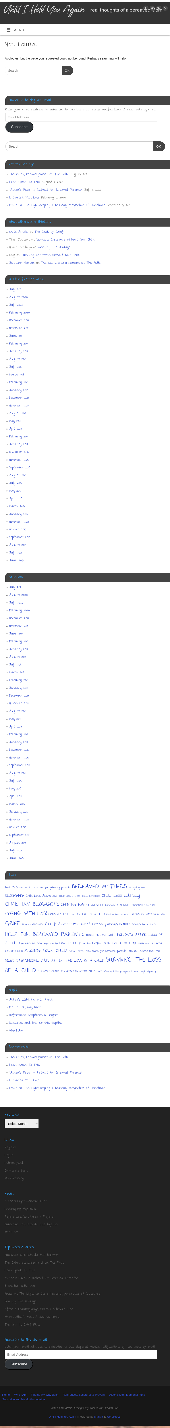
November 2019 (19, 328)
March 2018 (16, 375)
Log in (9, 1155)
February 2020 (19, 313)
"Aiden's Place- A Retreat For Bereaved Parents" (41, 1278)
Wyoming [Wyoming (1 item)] (151, 972)
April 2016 (15, 499)
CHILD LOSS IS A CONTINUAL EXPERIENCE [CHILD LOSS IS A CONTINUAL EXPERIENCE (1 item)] (79, 896)
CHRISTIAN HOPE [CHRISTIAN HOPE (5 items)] (73, 905)
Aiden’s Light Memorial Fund (31, 1000)
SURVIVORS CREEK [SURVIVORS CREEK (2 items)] (48, 971)
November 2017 (19, 406)
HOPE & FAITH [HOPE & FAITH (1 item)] (51, 944)
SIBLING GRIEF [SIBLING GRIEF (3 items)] (14, 961)
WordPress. (113, 1416)
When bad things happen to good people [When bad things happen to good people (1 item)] (124, 972)
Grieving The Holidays (54, 247)
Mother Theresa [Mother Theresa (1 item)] (76, 951)
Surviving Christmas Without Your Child (66, 240)
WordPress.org (14, 1179)
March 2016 (17, 506)
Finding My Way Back (25, 1008)
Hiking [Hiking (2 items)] (90, 935)
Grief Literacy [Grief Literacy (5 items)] (93, 924)
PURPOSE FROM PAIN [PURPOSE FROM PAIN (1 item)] (150, 951)
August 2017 (17, 413)
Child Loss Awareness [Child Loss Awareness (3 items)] (41, 896)
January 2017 (18, 444)
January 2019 (18, 351)
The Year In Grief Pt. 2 (22, 1325)
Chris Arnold (18, 232)
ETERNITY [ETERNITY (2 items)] (56, 914)
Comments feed (16, 1171)
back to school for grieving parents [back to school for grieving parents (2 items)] (47, 888)
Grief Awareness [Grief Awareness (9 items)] (62, 924)
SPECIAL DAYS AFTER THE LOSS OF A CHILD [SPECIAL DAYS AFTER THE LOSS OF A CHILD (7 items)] (64, 961)
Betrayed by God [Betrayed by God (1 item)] (137, 888)
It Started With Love (24, 198)
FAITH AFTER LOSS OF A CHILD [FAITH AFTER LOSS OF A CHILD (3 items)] (84, 915)
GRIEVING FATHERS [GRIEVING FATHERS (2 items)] (118, 925)
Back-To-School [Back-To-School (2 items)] (14, 888)
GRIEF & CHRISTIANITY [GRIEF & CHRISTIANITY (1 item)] (32, 925)
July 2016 (15, 483)
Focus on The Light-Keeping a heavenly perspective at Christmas (57, 205)
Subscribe (19, 127)
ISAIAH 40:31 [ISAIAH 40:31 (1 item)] (144, 944)
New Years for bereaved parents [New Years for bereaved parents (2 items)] (106, 951)
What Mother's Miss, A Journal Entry (32, 1317)
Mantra (98, 1416)
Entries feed (14, 1163)
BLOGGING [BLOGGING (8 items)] (14, 896)
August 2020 (18, 297)
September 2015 (19, 537)
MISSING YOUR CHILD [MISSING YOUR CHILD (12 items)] (46, 951)
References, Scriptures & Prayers (33, 1015)
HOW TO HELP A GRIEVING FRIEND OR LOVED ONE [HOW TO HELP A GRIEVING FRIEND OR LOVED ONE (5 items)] (98, 943)
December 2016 (19, 452)
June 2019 (16, 336)
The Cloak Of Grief (49, 232)
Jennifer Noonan (21, 263)
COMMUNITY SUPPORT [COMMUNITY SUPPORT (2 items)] (144, 905)
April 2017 (15, 429)
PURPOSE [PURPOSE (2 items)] (133, 951)
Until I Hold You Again (62, 1416)
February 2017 (18, 437)
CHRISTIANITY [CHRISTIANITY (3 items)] (95, 905)
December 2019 (19, 321)
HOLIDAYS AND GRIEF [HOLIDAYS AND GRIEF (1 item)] (31, 944)
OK (66, 70)
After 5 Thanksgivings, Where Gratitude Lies (39, 1309)
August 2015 (17, 545)
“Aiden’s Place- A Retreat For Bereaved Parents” (46, 190)
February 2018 (18, 382)
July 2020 (16, 305)
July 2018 (15, 367)
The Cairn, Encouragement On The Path (38, 174)
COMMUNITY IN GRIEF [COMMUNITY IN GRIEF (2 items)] (117, 905)
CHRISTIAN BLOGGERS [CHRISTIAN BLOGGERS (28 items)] (32, 904)
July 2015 (15, 553)
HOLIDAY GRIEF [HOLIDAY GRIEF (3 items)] (105, 935)
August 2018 (17, 359)
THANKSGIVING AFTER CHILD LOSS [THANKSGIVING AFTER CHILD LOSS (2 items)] (81, 971)
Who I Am (16, 1031)
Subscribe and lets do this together (36, 1023)
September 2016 (19, 468)
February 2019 (18, 344)
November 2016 (19, 460)
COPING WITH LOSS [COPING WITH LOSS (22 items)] (27, 914)
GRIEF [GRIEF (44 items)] (12, 924)
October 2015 (17, 530)
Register (10, 1148)
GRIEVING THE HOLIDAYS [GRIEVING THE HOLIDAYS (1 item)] (144, 925)
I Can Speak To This (24, 182)
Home (6, 1394)
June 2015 (16, 561)
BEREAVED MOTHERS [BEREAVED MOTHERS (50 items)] (99, 887)
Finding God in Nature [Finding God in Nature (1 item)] (118, 914)
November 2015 (19, 522)
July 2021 (15, 290)
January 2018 (18, 390)
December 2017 (19, 398)
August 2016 (17, 475)
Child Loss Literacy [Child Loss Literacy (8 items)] (121, 896)
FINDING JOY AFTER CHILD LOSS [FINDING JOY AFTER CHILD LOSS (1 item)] (148, 914)
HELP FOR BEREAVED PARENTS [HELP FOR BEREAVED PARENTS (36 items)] (45, 934)
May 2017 (15, 421)
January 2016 (18, 514)
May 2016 (15, 491)
